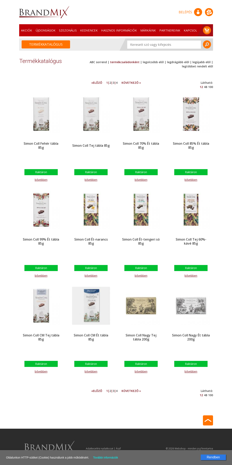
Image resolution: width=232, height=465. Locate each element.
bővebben (41, 180)
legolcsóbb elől (153, 62)
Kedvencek (89, 30)
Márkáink (148, 30)
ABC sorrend (99, 62)
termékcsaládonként (125, 62)
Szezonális (68, 30)
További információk (105, 457)
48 (205, 87)
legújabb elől (201, 62)
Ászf (118, 448)
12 (201, 87)
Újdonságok (46, 30)
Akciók (26, 30)
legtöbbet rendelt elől (197, 66)
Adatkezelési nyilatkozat (99, 448)
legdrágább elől (178, 62)
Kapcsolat (192, 30)
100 (210, 87)
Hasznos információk (119, 30)
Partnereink (169, 30)
